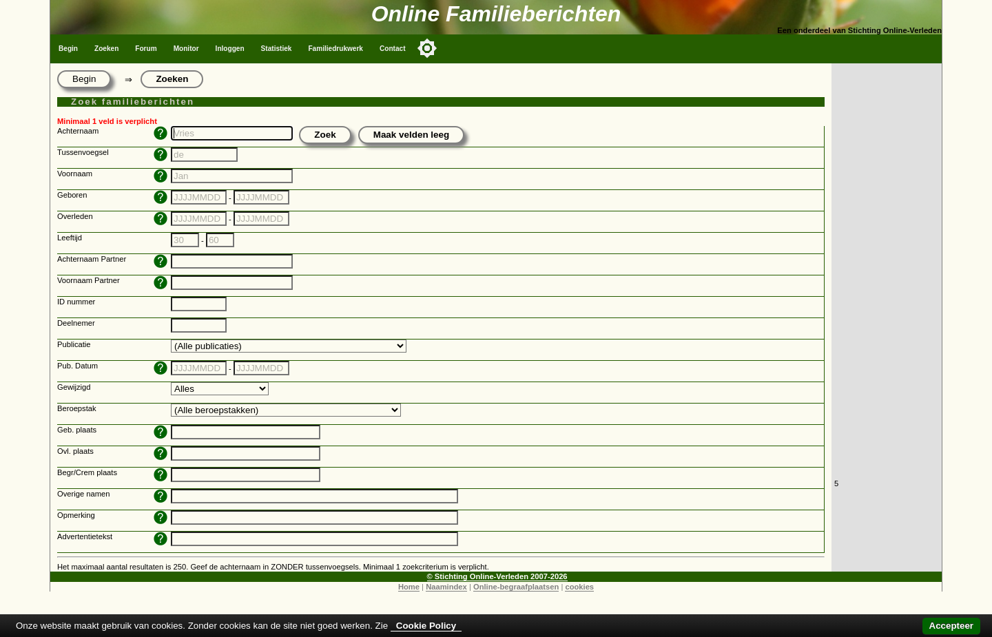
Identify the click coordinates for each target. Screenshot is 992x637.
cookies (579, 587)
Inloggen (230, 48)
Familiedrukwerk (335, 48)
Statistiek (276, 48)
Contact (393, 48)
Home (409, 587)
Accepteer (951, 625)
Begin (68, 48)
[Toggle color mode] (427, 48)
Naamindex (446, 587)
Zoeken (106, 48)
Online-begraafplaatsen (516, 587)
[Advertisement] (886, 270)
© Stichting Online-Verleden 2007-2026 (497, 576)
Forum (145, 48)
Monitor (186, 48)
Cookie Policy (426, 625)
